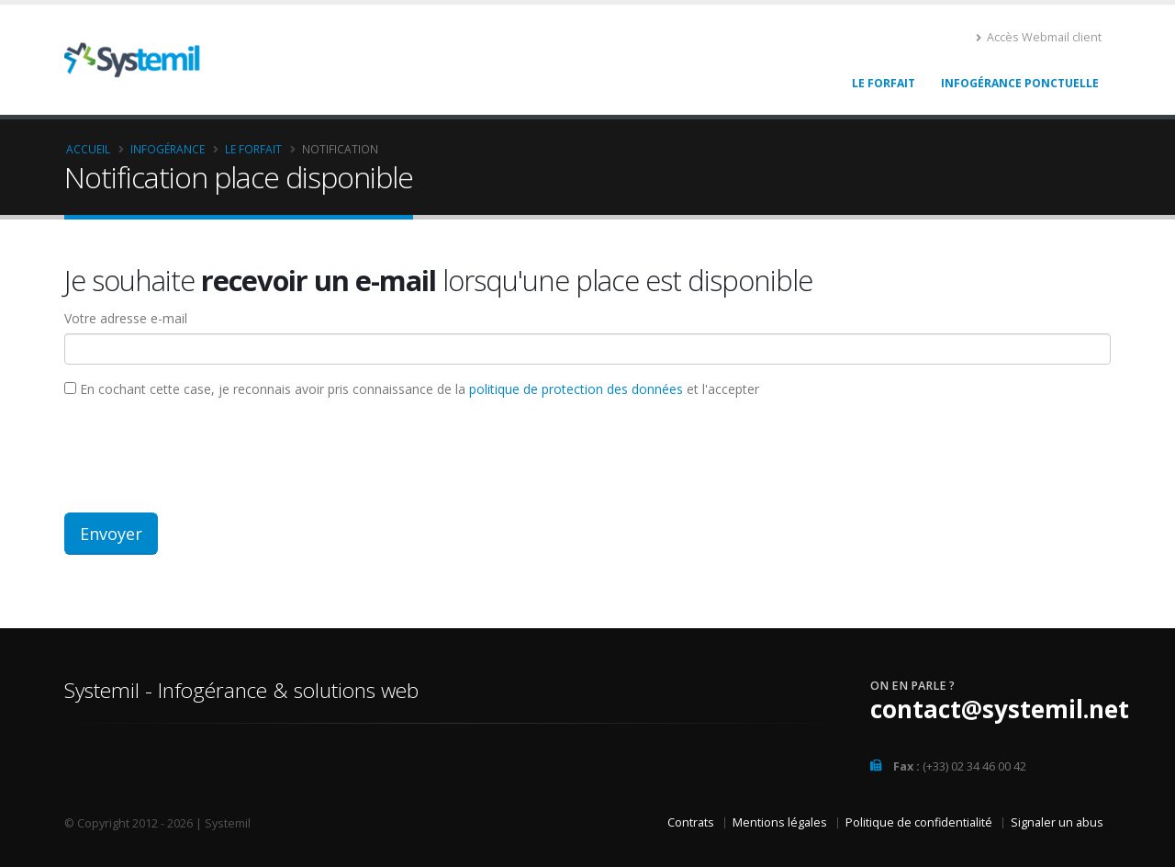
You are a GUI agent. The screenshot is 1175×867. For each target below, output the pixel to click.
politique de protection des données (576, 389)
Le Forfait (883, 83)
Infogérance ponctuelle (1020, 83)
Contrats (690, 822)
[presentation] (203, 454)
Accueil (88, 148)
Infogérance (167, 148)
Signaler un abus (1057, 822)
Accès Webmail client (1039, 37)
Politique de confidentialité (918, 822)
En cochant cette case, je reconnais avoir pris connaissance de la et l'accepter (411, 389)
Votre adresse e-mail (125, 318)
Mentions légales (780, 822)
